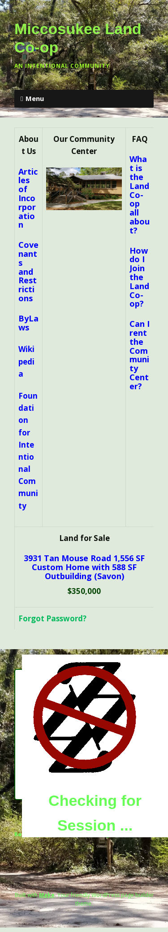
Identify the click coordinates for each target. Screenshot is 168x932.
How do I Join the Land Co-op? (139, 277)
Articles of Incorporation (28, 198)
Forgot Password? (52, 618)
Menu (35, 98)
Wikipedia (26, 361)
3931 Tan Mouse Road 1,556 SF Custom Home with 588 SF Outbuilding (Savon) (84, 567)
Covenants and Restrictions (28, 271)
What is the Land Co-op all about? (139, 194)
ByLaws (28, 323)
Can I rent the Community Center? (139, 354)
